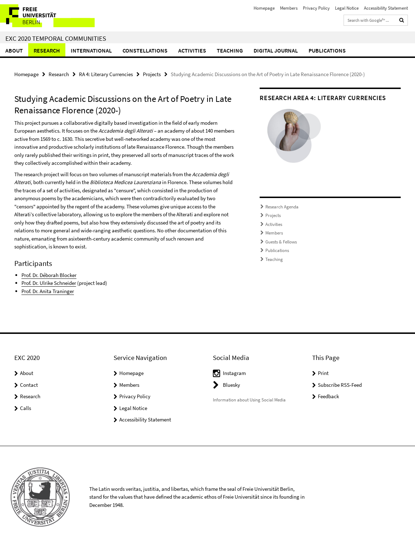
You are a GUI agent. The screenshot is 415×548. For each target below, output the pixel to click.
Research (47, 50)
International (91, 50)
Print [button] (323, 373)
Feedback (328, 396)
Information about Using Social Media (249, 400)
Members (289, 8)
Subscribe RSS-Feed (340, 384)
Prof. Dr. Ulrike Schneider (48, 283)
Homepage (264, 8)
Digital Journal (276, 50)
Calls (25, 408)
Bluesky (231, 384)
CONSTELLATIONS (145, 50)
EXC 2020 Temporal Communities (55, 38)
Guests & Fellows (281, 242)
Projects (152, 74)
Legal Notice (347, 8)
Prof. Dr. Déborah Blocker (48, 275)
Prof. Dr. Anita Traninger (47, 291)
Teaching (230, 50)
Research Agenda (282, 207)
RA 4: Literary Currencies (106, 74)
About (14, 50)
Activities (192, 50)
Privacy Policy (316, 8)
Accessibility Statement (386, 8)
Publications (327, 50)
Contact (29, 384)
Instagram (234, 373)
